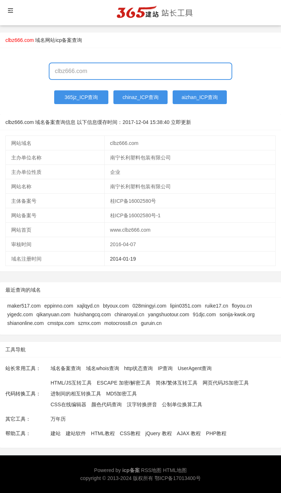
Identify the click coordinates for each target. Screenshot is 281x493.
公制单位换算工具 (182, 404)
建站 (56, 433)
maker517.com (24, 306)
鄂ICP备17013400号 (178, 478)
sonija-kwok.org (237, 314)
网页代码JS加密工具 (226, 383)
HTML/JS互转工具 (71, 383)
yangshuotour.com (168, 314)
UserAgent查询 (195, 368)
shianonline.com (25, 323)
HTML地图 (175, 470)
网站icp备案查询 (63, 40)
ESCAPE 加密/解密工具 (124, 383)
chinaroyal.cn (129, 314)
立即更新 (181, 122)
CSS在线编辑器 (68, 404)
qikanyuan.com (53, 314)
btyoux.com (116, 306)
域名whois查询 (102, 368)
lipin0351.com (185, 306)
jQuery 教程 (158, 433)
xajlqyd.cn (88, 306)
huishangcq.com (92, 314)
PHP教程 (216, 433)
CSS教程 (130, 433)
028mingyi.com (150, 306)
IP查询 (165, 368)
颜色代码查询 (106, 404)
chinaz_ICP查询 (140, 97)
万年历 (58, 419)
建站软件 (76, 433)
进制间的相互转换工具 (76, 393)
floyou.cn (242, 306)
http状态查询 (138, 368)
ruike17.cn (216, 306)
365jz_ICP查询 (81, 97)
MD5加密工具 (121, 393)
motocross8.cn (120, 323)
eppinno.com (58, 306)
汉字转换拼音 (142, 404)
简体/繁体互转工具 (177, 383)
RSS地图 (151, 470)
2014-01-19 (123, 259)
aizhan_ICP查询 (200, 97)
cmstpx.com (60, 323)
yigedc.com (20, 314)
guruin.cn (151, 323)
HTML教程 (103, 433)
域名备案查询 (66, 368)
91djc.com (204, 314)
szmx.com (89, 323)
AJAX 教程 (189, 433)
